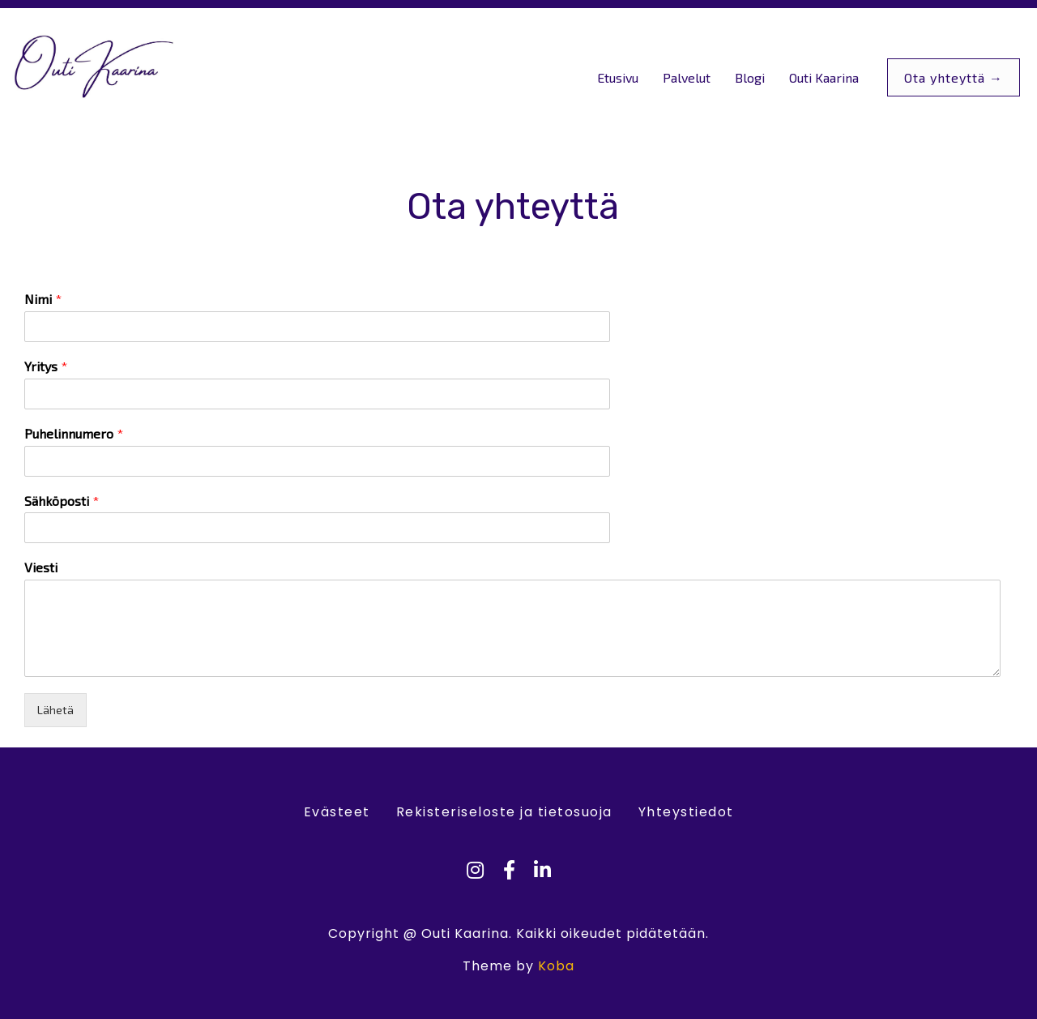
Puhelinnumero (73, 433)
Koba (556, 966)
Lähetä (55, 710)
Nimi (43, 298)
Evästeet (337, 812)
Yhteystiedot (686, 812)
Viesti (41, 567)
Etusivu (617, 77)
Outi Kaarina (824, 77)
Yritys (45, 366)
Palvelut (687, 77)
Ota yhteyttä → (953, 77)
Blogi (750, 77)
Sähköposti (61, 500)
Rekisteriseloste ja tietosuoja (504, 812)
